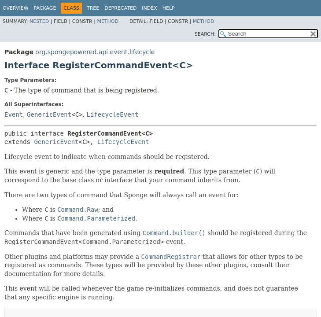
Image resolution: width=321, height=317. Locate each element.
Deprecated (120, 8)
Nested (39, 21)
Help (168, 8)
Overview (16, 8)
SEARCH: (205, 34)
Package (45, 8)
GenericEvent (49, 114)
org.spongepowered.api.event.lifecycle (95, 51)
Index (149, 8)
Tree (93, 8)
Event (13, 114)
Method (107, 21)
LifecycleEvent (112, 114)
